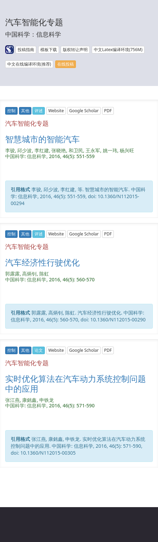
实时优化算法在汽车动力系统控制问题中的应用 (75, 383)
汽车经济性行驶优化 (42, 262)
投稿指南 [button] (26, 49)
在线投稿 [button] (65, 64)
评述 (38, 111)
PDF (108, 111)
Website (56, 111)
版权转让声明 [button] (75, 49)
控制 (11, 111)
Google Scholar (84, 111)
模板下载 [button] (48, 49)
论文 (38, 350)
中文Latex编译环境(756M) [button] (118, 49)
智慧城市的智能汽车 (42, 139)
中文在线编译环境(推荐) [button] (29, 64)
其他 (25, 111)
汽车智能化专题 (27, 123)
